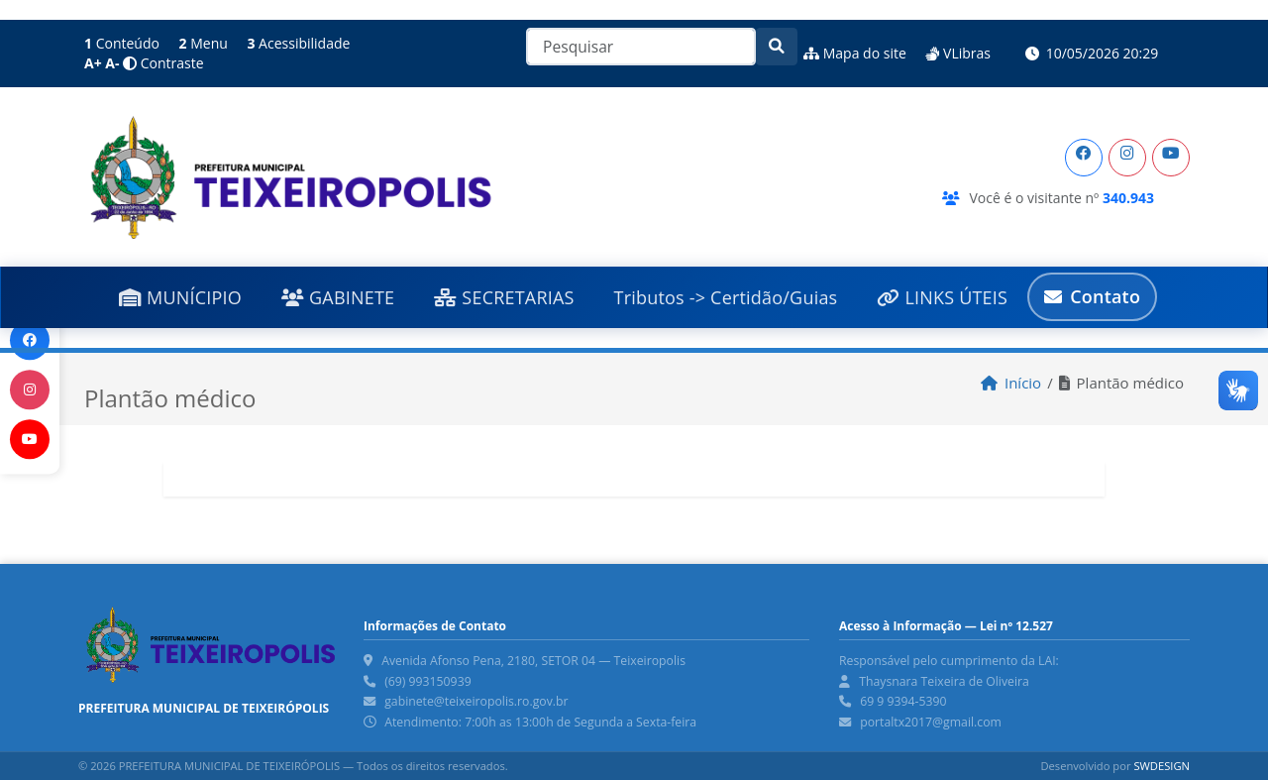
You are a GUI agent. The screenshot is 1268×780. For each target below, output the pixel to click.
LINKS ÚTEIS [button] (942, 297)
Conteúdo (121, 43)
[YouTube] (1171, 157)
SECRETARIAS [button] (504, 297)
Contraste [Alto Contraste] (163, 63)
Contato (1092, 296)
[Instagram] (1127, 157)
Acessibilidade (298, 43)
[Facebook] (1084, 157)
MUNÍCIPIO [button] (180, 297)
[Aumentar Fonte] (94, 63)
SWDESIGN (1161, 765)
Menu (203, 43)
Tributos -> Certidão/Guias (726, 297)
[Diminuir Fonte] (114, 63)
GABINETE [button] (337, 297)
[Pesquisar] (641, 46)
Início (1011, 382)
